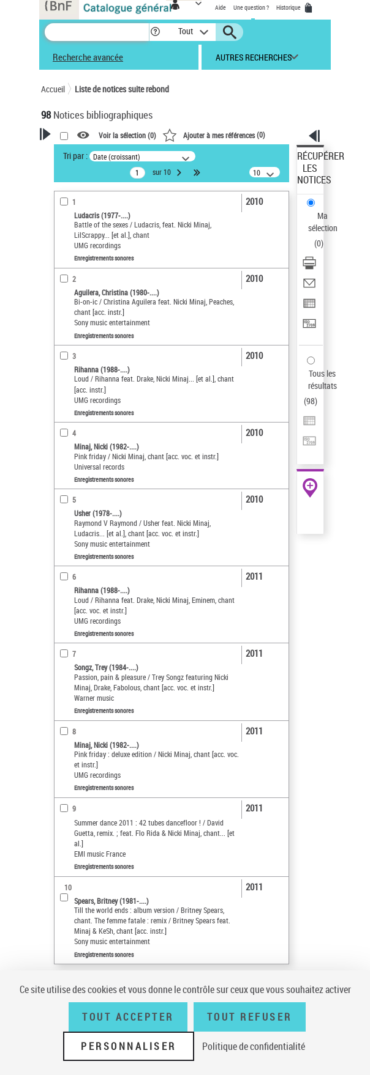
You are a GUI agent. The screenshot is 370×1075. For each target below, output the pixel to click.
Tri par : (75, 155)
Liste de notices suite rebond (122, 89)
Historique (289, 7)
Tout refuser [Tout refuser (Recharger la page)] (249, 1017)
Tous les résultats (322, 379)
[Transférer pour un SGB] (309, 327)
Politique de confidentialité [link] (253, 1046)
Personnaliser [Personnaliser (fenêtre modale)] (128, 1046)
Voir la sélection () (127, 136)
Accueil (53, 89)
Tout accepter (128, 1017)
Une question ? (251, 7)
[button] (155, 32)
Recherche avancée (88, 57)
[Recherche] (97, 32)
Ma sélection (323, 222)
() (213, 134)
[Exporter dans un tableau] (309, 307)
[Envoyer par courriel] (309, 287)
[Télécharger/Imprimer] (309, 267)
